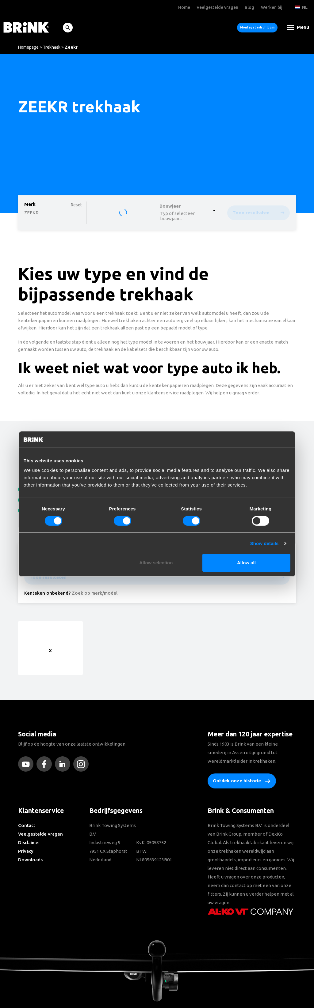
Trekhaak (51, 47)
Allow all (246, 562)
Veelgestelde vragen (40, 834)
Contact (26, 825)
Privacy (25, 851)
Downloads (30, 859)
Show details (264, 543)
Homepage (28, 47)
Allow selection (156, 562)
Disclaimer (29, 842)
